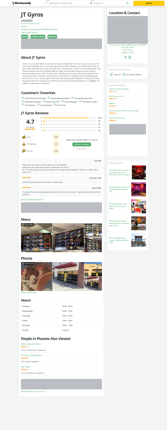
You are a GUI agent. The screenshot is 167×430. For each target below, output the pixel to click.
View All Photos (29, 292)
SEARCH (149, 3)
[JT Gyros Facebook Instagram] (129, 57)
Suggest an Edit (127, 52)
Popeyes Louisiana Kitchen (119, 89)
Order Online (38, 36)
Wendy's (112, 103)
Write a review (81, 144)
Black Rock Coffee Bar (117, 118)
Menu (25, 36)
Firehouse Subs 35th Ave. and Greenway (123, 111)
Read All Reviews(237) (32, 199)
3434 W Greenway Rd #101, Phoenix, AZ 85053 (127, 45)
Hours (24, 26)
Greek (25, 23)
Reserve (52, 36)
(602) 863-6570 (29, 32)
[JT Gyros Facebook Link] (125, 57)
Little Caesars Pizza (31, 343)
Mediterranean (34, 23)
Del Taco (25, 366)
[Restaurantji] (21, 3)
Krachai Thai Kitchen (31, 355)
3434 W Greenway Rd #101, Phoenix (39, 29)
